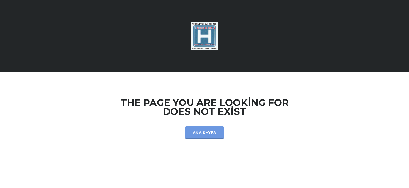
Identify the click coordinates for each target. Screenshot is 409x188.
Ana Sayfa (204, 132)
